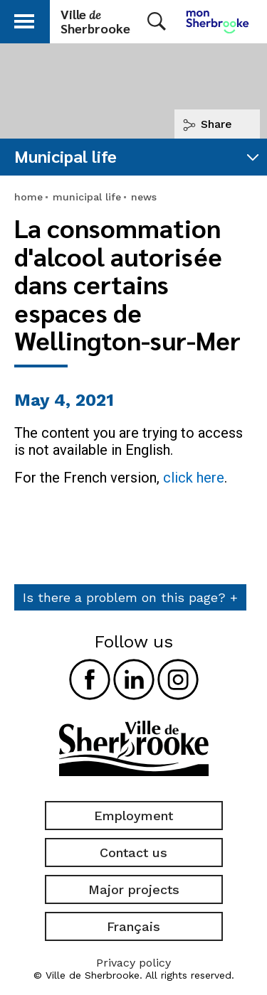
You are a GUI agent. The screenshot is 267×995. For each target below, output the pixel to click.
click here (193, 477)
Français (133, 926)
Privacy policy (133, 962)
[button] (24, 19)
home (28, 197)
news (144, 197)
